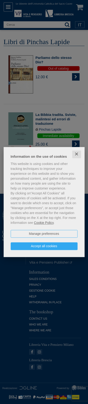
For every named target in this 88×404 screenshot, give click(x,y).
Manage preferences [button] (44, 234)
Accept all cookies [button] (44, 246)
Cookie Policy (44, 223)
